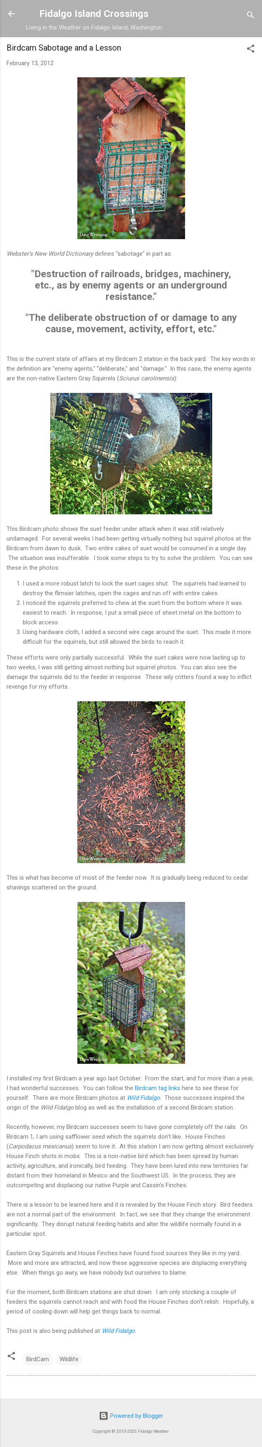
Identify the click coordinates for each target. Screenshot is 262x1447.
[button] (251, 50)
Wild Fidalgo (143, 1097)
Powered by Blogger (131, 1415)
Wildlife (69, 1359)
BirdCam (37, 1359)
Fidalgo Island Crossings (94, 13)
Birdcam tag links (157, 1088)
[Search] (251, 16)
